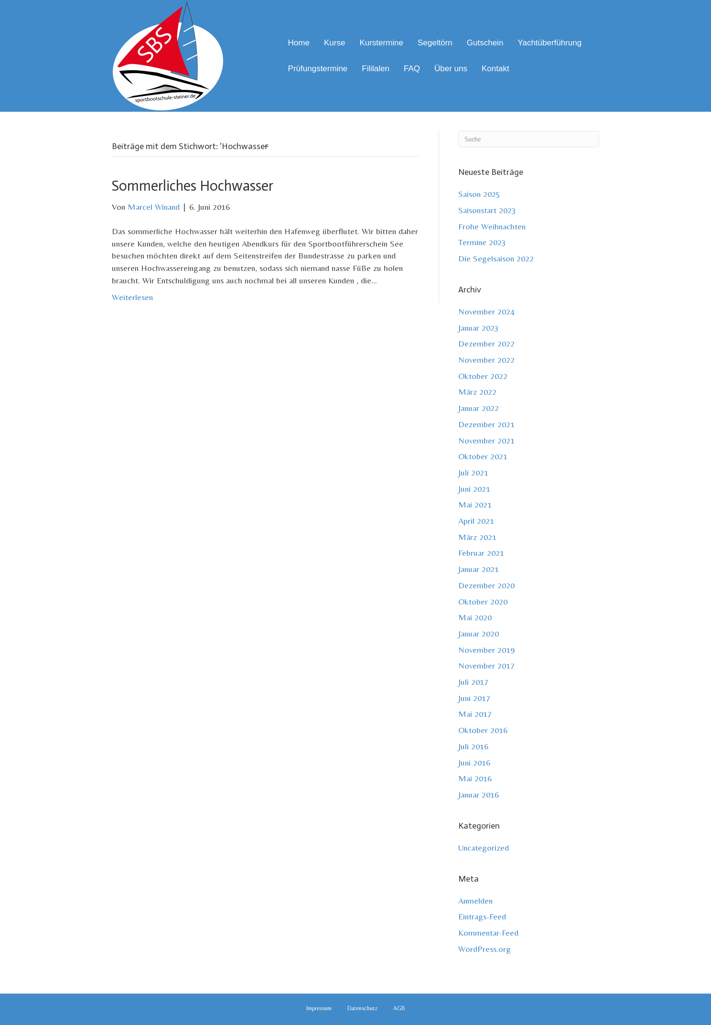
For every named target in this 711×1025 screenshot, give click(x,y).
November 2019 (486, 650)
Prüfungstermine (318, 68)
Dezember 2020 (486, 585)
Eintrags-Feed (482, 916)
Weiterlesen (132, 297)
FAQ (412, 68)
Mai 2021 (475, 504)
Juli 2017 (473, 682)
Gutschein (485, 42)
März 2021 (477, 537)
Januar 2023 (478, 328)
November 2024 (486, 311)
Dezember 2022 (486, 343)
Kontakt (495, 68)
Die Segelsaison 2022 (496, 258)
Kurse (334, 42)
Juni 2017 (474, 698)
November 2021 (486, 440)
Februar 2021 (481, 553)
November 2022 (486, 360)
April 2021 (476, 521)
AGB (399, 1008)
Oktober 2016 (482, 730)
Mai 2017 (475, 714)
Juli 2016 (473, 746)
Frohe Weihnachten (492, 226)
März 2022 (477, 392)
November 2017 (486, 665)
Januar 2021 (478, 569)
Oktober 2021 (482, 456)
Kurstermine (381, 42)
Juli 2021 (473, 472)
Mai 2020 (475, 617)
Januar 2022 (478, 408)
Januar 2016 (478, 794)
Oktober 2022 (482, 376)
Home (299, 42)
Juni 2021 (474, 489)
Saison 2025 (479, 194)
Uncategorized (483, 847)
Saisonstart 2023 (487, 210)
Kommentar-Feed (488, 933)
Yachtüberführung (549, 42)
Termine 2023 (482, 242)
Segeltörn (435, 42)
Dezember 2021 (486, 424)
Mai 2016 (475, 778)
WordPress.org (484, 949)
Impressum (319, 1008)
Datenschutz (362, 1008)
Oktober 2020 (482, 601)
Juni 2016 (474, 762)
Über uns (450, 68)
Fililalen (375, 68)
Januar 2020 (478, 633)
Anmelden (475, 901)
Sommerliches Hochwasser (192, 185)
